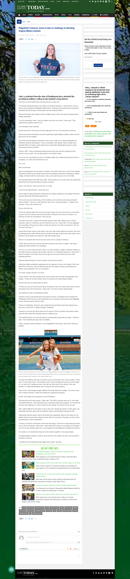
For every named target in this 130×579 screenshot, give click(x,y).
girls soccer (75, 510)
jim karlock (86, 153)
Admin (39, 578)
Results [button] (93, 126)
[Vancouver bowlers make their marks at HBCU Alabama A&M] (28, 487)
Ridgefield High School (37, 513)
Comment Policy (75, 1)
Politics (37, 15)
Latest (54, 510)
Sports (56, 15)
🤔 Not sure (90, 118)
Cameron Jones (23, 510)
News (24, 15)
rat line (23, 507)
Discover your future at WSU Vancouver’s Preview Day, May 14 (57, 494)
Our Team (58, 1)
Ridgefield (75, 507)
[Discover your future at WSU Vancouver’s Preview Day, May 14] (28, 496)
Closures (104, 15)
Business (77, 15)
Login (78, 531)
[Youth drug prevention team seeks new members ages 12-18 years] (28, 465)
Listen (95, 15)
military (61, 507)
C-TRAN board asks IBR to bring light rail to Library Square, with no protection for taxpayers (97, 134)
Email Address (88, 57)
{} (48, 542)
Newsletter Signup (31, 1)
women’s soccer (68, 507)
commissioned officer (39, 507)
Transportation (47, 15)
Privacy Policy (46, 578)
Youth (70, 15)
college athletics (30, 507)
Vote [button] (87, 126)
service (46, 507)
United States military (54, 507)
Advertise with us (66, 1)
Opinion (30, 15)
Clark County (30, 510)
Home (24, 22)
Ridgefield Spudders (24, 513)
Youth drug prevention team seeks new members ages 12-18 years (58, 463)
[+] (50, 542)
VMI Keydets (48, 510)
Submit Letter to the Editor (43, 1)
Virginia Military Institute (39, 510)
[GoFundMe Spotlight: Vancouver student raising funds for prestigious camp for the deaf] (28, 454)
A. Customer (87, 147)
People (63, 15)
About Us (52, 1)
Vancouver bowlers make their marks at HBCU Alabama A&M (56, 485)
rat (30, 513)
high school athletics (67, 510)
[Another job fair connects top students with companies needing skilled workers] (28, 476)
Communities (85, 15)
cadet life (59, 510)
